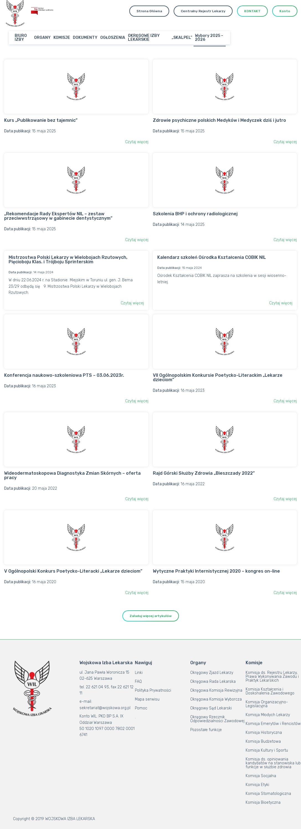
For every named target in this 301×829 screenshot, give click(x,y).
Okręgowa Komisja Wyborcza (216, 699)
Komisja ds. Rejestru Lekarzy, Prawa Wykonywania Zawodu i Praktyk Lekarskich (272, 676)
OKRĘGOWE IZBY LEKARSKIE (144, 37)
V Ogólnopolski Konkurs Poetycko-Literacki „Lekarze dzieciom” (73, 571)
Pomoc (141, 708)
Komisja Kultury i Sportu (267, 750)
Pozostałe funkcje (206, 729)
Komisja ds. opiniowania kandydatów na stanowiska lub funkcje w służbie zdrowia (273, 763)
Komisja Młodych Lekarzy (268, 714)
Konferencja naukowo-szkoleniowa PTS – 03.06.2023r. (64, 375)
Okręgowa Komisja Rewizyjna (216, 690)
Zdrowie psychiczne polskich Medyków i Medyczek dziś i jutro (219, 120)
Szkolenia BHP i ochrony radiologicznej (195, 213)
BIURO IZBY (21, 37)
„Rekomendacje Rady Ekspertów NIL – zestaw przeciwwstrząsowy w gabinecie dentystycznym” (58, 216)
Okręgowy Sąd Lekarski (211, 708)
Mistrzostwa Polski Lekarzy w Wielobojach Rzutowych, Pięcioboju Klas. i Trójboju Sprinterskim (68, 259)
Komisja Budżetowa (263, 741)
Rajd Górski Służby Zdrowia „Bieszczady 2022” (204, 473)
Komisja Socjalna (261, 776)
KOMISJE (61, 37)
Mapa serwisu (147, 699)
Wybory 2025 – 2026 (209, 37)
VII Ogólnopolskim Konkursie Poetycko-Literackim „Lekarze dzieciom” (217, 377)
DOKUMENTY (85, 37)
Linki (139, 672)
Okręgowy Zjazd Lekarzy (211, 672)
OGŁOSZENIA (112, 37)
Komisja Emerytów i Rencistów (273, 723)
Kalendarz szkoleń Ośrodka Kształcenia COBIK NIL (211, 257)
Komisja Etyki (257, 784)
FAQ (138, 681)
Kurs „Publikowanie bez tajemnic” (41, 120)
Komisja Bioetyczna (263, 802)
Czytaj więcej (136, 142)
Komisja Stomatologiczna (268, 793)
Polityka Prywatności (153, 690)
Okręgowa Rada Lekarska (213, 681)
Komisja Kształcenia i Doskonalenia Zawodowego (270, 691)
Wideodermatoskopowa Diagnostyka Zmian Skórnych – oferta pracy (72, 475)
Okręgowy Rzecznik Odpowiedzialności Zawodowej (217, 719)
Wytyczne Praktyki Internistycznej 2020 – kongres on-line (216, 571)
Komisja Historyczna (264, 732)
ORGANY (42, 37)
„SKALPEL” (182, 37)
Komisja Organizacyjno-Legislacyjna (267, 704)
